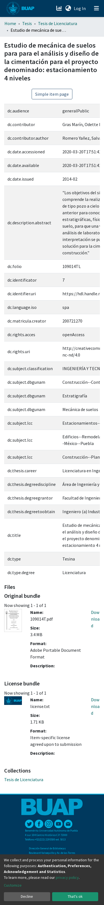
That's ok (75, 896)
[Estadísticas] (59, 8)
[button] (68, 8)
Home (10, 23)
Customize (13, 885)
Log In (80, 8)
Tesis (27, 23)
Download (95, 618)
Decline (27, 896)
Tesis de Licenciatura (57, 23)
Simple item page (52, 94)
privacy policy (67, 877)
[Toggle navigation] (96, 8)
